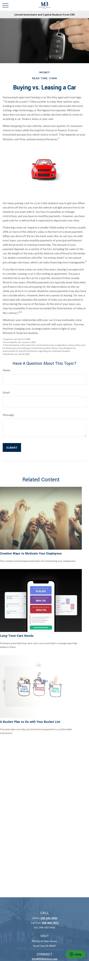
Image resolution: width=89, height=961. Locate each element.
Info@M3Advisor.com (44, 958)
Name (6, 370)
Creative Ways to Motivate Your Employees (31, 553)
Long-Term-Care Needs (16, 636)
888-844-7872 (50, 922)
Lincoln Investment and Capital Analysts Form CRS (44, 14)
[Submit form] (12, 447)
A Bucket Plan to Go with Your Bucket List (30, 722)
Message (8, 414)
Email (6, 392)
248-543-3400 (48, 918)
